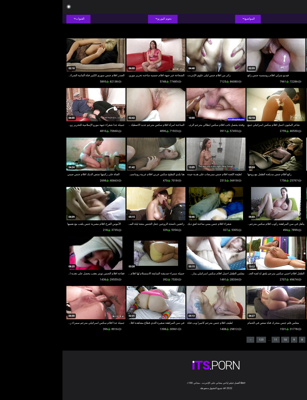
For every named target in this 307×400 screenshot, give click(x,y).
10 (222, 339)
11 (213, 339)
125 (198, 339)
